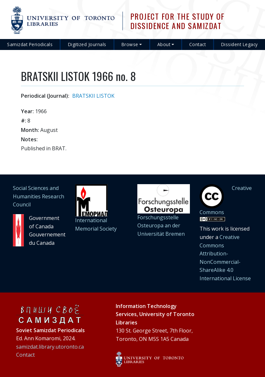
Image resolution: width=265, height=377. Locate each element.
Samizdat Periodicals (30, 44)
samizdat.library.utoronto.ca (50, 346)
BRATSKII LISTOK (93, 95)
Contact (197, 44)
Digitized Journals (87, 44)
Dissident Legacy (239, 44)
